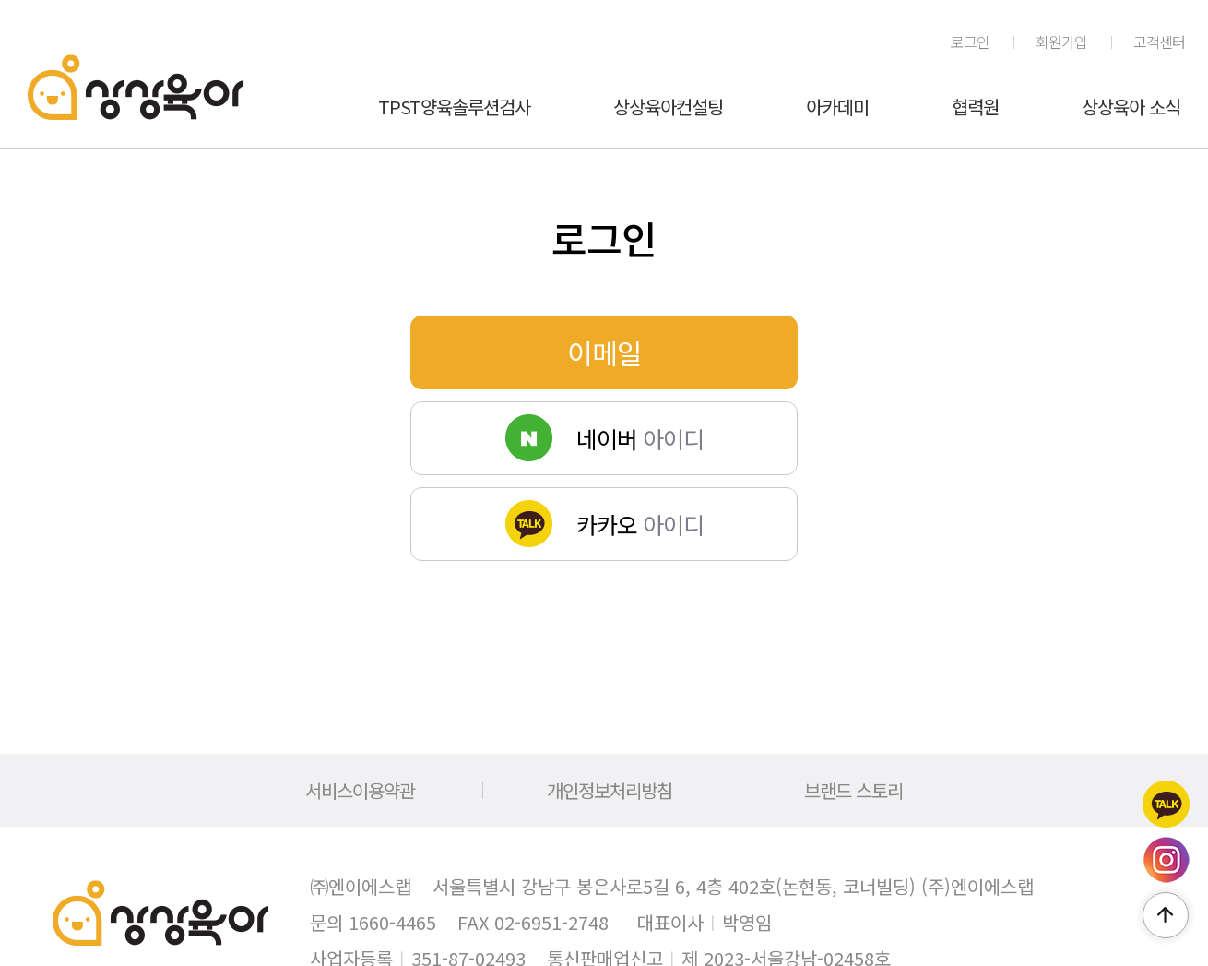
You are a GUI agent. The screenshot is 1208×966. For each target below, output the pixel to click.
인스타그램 (1166, 860)
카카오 (1166, 804)
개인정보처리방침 (609, 790)
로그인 (970, 42)
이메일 (604, 352)
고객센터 (1159, 42)
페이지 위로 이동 (1166, 915)
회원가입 (1061, 42)
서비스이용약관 (360, 790)
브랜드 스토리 (853, 790)
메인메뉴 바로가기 (0, 0)
